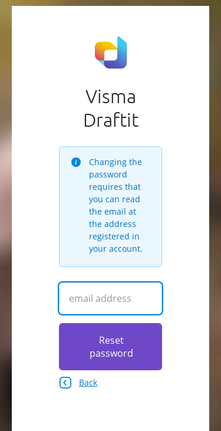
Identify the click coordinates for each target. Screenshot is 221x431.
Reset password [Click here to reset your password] (111, 347)
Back (78, 382)
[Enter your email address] (110, 298)
